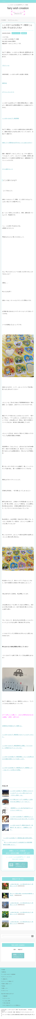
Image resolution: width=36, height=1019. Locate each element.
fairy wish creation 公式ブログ (7, 993)
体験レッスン (5, 988)
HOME (3, 969)
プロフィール (5, 65)
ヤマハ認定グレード (7, 169)
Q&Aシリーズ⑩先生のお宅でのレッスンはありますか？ (17, 142)
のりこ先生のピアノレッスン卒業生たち (12, 1005)
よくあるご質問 (7, 1000)
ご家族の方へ (5, 979)
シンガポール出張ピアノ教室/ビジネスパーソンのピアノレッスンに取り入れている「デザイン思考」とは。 (21, 793)
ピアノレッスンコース (8, 92)
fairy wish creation (18, 6)
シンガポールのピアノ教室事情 (10, 118)
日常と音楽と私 (7, 1003)
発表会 (3, 986)
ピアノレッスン (16, 33)
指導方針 (4, 83)
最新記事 (24, 33)
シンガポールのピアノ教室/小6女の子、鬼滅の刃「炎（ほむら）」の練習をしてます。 (21, 827)
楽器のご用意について (7, 983)
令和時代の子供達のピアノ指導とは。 (12, 726)
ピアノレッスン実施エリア (7, 981)
